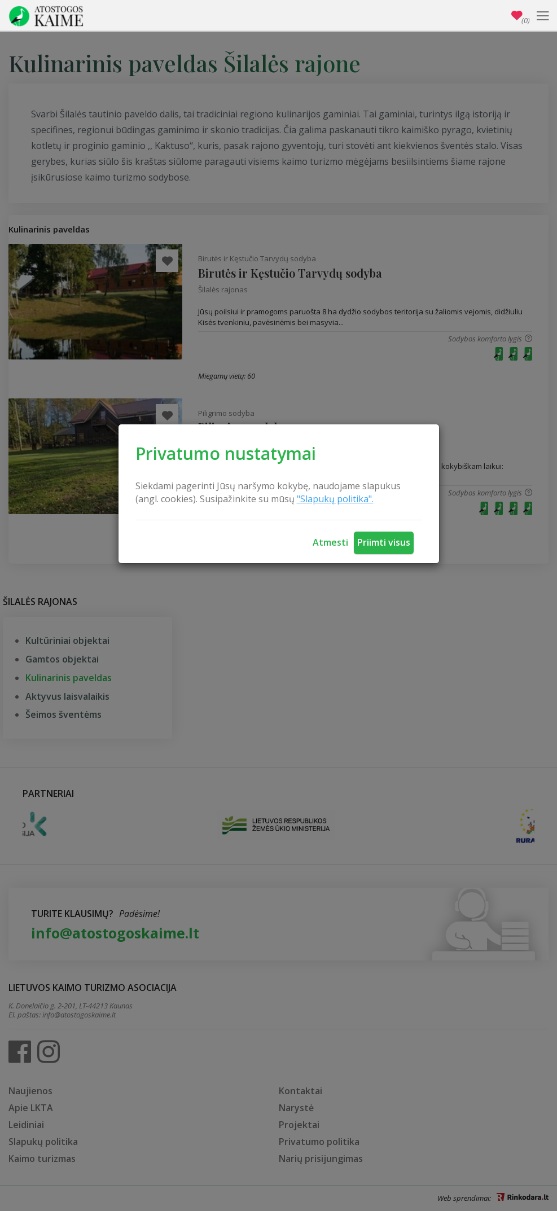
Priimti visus (383, 542)
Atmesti (330, 542)
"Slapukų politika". (335, 499)
